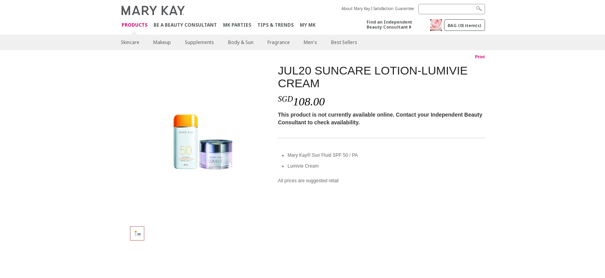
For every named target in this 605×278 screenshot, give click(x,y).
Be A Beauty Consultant (185, 24)
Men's (310, 42)
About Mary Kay (355, 8)
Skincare (130, 42)
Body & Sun (240, 42)
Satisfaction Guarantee (393, 8)
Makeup (162, 42)
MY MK (308, 24)
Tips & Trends (275, 24)
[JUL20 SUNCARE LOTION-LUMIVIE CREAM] (196, 141)
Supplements (199, 42)
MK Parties (237, 24)
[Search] (451, 9)
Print (480, 56)
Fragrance (278, 42)
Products (134, 25)
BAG (464, 25)
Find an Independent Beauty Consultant (389, 24)
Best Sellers (344, 42)
